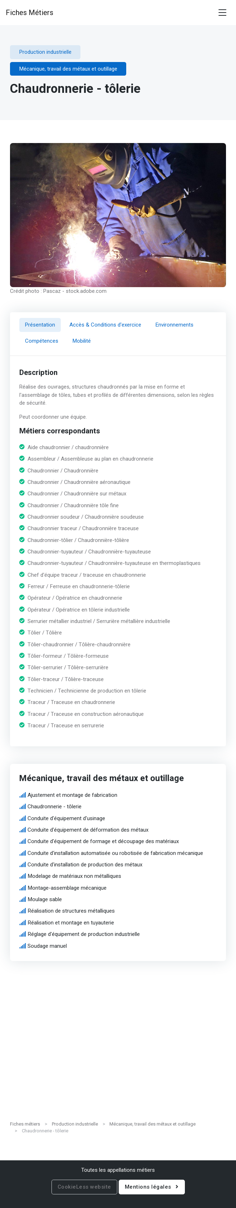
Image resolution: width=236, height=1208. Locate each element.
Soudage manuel (47, 946)
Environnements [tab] (174, 325)
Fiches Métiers (29, 12)
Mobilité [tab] (82, 341)
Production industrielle (75, 1124)
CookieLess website (84, 1187)
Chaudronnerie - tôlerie (55, 806)
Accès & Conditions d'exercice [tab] (105, 325)
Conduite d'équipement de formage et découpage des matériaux (103, 841)
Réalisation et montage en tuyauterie (71, 923)
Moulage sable (45, 899)
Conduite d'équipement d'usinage (66, 818)
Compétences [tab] (41, 341)
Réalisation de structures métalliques (71, 911)
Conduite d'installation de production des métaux (85, 865)
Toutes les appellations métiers (118, 1170)
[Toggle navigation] (222, 13)
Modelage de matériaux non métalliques (75, 876)
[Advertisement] (118, 1064)
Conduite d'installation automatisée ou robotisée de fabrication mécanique (115, 853)
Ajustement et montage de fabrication (73, 795)
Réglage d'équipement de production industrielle (84, 934)
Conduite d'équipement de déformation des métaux (88, 830)
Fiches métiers (25, 1124)
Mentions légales (152, 1187)
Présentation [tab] (40, 325)
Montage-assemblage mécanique (67, 888)
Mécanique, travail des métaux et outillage (152, 1124)
